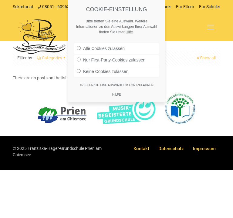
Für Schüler (209, 6)
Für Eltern (185, 6)
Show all (206, 57)
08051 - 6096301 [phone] (58, 6)
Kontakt (141, 148)
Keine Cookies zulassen (102, 71)
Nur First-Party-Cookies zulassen (111, 60)
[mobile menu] (210, 27)
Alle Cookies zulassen (101, 48)
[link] (62, 115)
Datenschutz (171, 148)
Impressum (204, 148)
